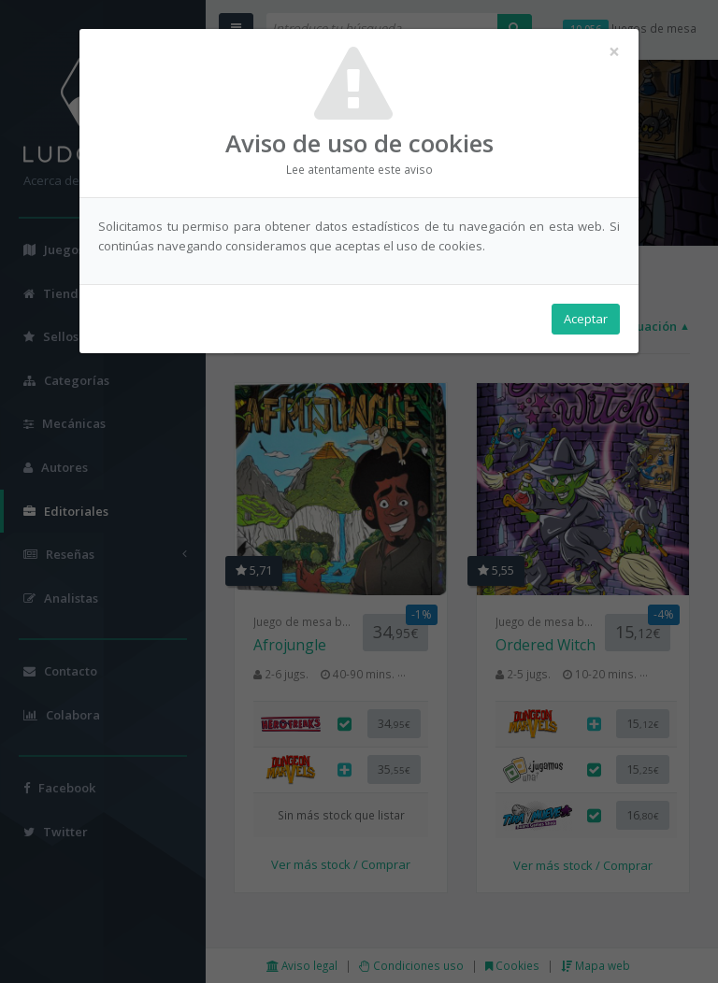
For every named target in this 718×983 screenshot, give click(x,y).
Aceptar (586, 318)
